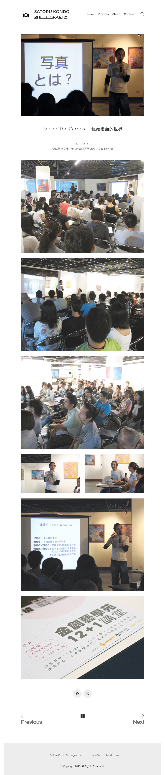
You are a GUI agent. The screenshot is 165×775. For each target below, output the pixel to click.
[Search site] (142, 14)
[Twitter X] (87, 693)
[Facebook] (77, 693)
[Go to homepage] (46, 14)
